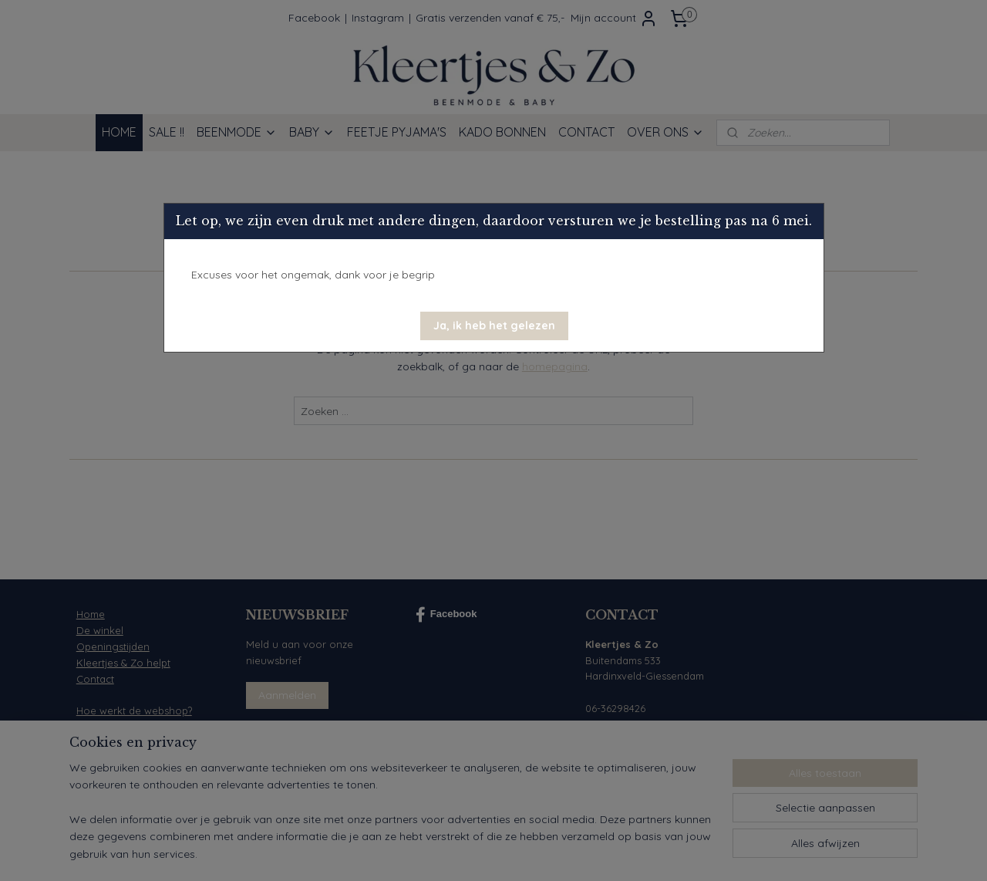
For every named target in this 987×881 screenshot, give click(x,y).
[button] (494, 326)
